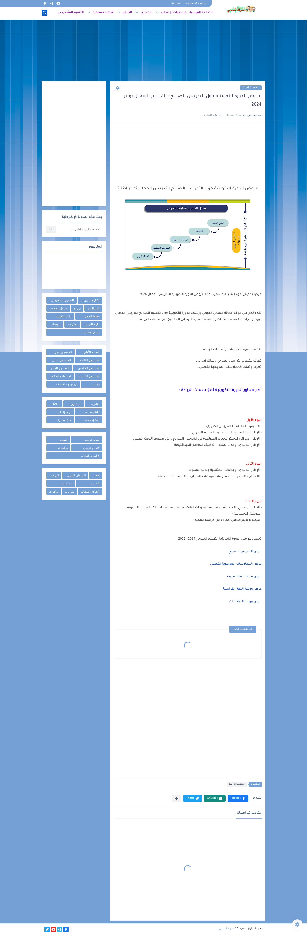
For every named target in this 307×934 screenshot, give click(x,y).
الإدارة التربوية (91, 300)
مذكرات (73, 324)
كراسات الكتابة (90, 455)
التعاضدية (66, 483)
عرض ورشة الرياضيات (245, 601)
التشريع (95, 483)
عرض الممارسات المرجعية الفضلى (236, 564)
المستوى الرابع (60, 368)
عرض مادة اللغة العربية (244, 576)
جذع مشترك (64, 420)
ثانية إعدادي (92, 420)
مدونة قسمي (226, 928)
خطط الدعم (92, 316)
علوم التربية (92, 324)
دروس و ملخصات (66, 384)
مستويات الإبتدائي (173, 12)
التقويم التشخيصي (71, 12)
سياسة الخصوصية (195, 3)
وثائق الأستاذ (92, 332)
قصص (64, 439)
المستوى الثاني (61, 360)
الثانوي (127, 12)
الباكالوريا (75, 404)
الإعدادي (146, 12)
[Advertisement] (153, 50)
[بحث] (44, 13)
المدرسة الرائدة (251, 87)
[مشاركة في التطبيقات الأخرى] (176, 798)
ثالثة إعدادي (92, 412)
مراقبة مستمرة (103, 12)
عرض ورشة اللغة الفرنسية (242, 589)
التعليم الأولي (91, 352)
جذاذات (95, 384)
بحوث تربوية (92, 439)
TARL (56, 404)
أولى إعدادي (63, 412)
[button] (238, 798)
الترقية (55, 475)
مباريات (69, 491)
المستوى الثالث (90, 360)
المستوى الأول (63, 352)
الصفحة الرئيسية (201, 12)
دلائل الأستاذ (63, 316)
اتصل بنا (175, 3)
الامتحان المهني (76, 475)
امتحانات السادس (60, 376)
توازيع (77, 308)
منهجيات (55, 324)
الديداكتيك (93, 308)
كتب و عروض (91, 447)
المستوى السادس (89, 376)
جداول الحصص (58, 308)
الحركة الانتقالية (90, 491)
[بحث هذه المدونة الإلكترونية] (79, 229)
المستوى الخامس (89, 368)
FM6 (97, 475)
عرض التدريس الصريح (245, 551)
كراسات (63, 447)
